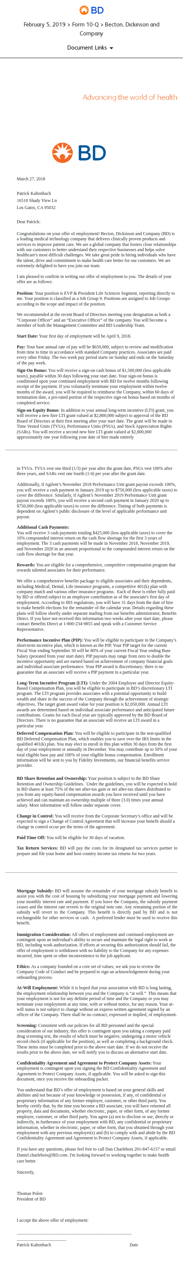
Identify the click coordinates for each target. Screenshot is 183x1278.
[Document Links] (91, 48)
